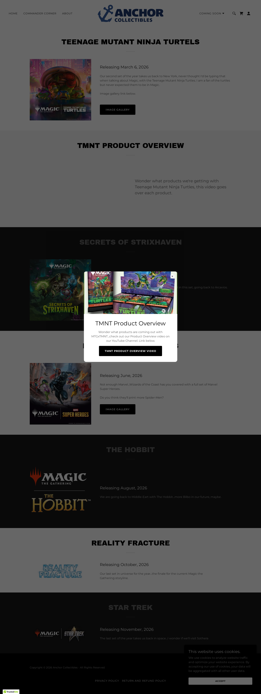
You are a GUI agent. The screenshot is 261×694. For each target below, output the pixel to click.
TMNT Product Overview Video (130, 351)
